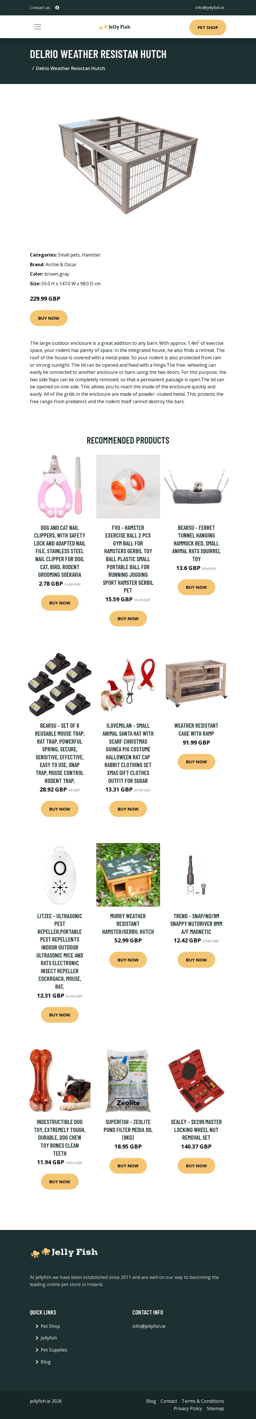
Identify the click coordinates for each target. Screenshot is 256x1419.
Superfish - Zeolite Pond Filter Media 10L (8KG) (128, 1129)
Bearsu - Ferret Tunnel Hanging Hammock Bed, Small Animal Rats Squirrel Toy (196, 543)
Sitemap (215, 1408)
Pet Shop (208, 27)
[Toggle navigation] (37, 26)
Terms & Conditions (203, 1401)
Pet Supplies (54, 1350)
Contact (169, 1401)
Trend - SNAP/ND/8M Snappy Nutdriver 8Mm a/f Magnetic (196, 923)
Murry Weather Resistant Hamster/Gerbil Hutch (128, 923)
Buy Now (48, 318)
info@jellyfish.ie (210, 7)
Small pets (69, 255)
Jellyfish (49, 1338)
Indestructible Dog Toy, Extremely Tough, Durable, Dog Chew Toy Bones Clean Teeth (59, 1137)
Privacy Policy (188, 1408)
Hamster (91, 255)
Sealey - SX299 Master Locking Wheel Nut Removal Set (196, 1129)
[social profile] (57, 7)
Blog (46, 1362)
